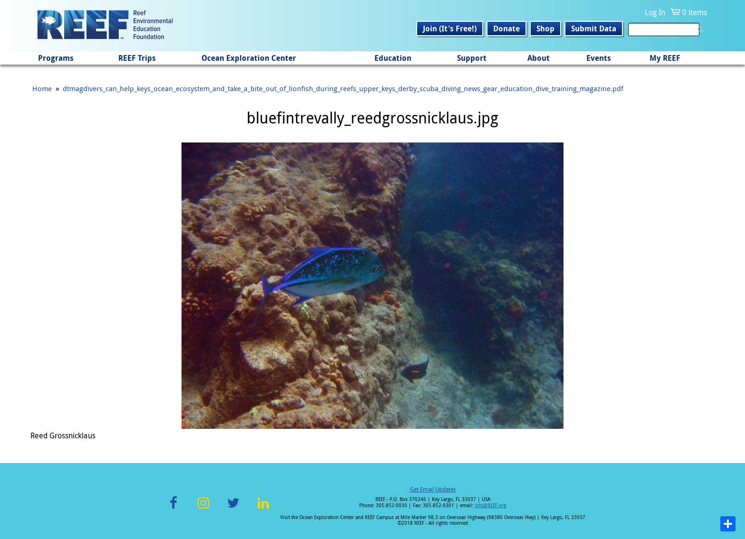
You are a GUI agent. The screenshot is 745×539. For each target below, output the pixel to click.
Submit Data (593, 28)
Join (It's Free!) (450, 28)
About (538, 58)
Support (472, 58)
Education (392, 58)
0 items (694, 12)
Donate (506, 28)
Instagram (203, 508)
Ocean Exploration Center (248, 58)
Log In (655, 12)
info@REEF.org (490, 505)
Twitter (233, 508)
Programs (56, 58)
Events (598, 58)
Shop (545, 28)
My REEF (664, 58)
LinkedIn (263, 508)
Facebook (173, 508)
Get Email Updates (433, 489)
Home (42, 88)
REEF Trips (137, 58)
